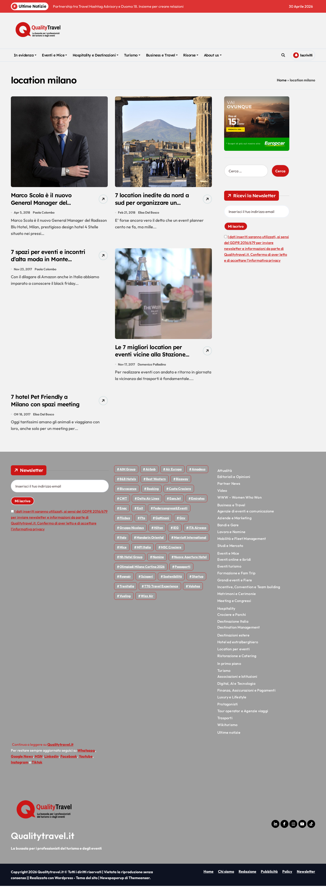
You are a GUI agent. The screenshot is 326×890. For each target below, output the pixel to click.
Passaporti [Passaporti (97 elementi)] (182, 571)
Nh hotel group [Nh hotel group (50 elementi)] (131, 561)
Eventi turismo (229, 570)
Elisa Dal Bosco (148, 214)
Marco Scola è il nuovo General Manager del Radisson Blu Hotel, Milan (47, 203)
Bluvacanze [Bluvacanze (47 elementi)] (128, 493)
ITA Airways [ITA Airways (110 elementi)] (197, 532)
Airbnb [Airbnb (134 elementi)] (151, 473)
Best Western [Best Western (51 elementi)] (156, 483)
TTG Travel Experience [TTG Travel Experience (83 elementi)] (161, 590)
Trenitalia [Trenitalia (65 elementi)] (127, 590)
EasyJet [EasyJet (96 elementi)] (175, 502)
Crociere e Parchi (231, 618)
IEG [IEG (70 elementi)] (176, 532)
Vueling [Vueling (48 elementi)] (125, 600)
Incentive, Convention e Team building (248, 590)
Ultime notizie (228, 736)
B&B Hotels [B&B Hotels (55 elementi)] (128, 483)
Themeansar (139, 882)
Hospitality (226, 612)
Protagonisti (227, 708)
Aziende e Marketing (234, 521)
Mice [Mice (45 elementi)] (123, 551)
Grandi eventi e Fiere (234, 584)
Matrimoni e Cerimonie (236, 597)
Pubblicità (269, 875)
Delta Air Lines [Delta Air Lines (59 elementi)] (148, 502)
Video (222, 494)
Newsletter (306, 875)
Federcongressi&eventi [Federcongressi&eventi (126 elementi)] (170, 512)
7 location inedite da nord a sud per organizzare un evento (152, 203)
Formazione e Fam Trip (236, 577)
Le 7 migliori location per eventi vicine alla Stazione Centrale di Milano (152, 356)
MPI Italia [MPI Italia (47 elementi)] (144, 551)
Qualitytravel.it (42, 839)
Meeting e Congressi (234, 604)
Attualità (224, 474)
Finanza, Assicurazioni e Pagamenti (246, 694)
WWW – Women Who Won (239, 501)
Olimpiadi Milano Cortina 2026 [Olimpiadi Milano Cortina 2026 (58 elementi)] (142, 571)
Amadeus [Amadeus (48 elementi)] (198, 473)
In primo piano (229, 667)
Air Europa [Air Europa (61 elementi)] (174, 473)
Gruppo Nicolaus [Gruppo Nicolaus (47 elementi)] (132, 532)
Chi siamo (226, 875)
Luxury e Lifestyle (232, 701)
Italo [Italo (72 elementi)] (123, 541)
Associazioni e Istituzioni (237, 680)
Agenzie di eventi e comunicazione (245, 515)
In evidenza (25, 55)
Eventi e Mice (54, 55)
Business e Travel (162, 55)
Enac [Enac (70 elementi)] (123, 512)
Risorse (190, 55)
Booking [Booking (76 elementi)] (153, 493)
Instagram (19, 766)
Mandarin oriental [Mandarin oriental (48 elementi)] (150, 541)
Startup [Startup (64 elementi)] (197, 580)
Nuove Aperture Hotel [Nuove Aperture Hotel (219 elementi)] (190, 561)
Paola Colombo (44, 214)
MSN (39, 760)
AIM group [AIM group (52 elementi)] (127, 473)
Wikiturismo (227, 728)
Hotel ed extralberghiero (237, 646)
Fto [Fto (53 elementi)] (142, 522)
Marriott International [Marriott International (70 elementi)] (190, 541)
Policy (287, 875)
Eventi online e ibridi (234, 563)
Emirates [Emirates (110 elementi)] (197, 502)
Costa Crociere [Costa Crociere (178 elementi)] (180, 493)
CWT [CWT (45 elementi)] (123, 502)
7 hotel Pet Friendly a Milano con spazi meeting (47, 404)
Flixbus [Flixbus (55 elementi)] (125, 522)
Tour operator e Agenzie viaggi (242, 714)
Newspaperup (112, 882)
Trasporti (225, 721)
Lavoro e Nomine (231, 535)
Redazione (247, 875)
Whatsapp (86, 754)
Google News (22, 760)
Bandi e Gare (228, 529)
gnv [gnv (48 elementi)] (182, 522)
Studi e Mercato (230, 549)
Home (282, 80)
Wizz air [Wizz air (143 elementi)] (147, 600)
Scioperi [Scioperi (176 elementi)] (147, 580)
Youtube (86, 760)
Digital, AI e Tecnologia (236, 687)
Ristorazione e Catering (236, 659)
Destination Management (238, 631)
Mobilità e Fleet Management (241, 542)
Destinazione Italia (232, 625)
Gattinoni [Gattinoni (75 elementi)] (162, 522)
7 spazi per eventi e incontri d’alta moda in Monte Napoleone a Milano (44, 265)
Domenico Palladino (152, 367)
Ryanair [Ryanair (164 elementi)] (125, 580)
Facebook (68, 760)
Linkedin (51, 760)
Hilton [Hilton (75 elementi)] (158, 532)
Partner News (228, 487)
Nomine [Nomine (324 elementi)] (158, 561)
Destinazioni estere (233, 639)
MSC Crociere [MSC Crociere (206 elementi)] (171, 551)
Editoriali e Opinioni (233, 480)
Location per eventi (233, 653)
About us (213, 55)
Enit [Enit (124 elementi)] (140, 512)
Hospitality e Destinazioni (96, 55)
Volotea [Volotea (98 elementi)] (194, 590)
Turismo (132, 55)
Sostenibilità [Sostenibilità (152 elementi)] (172, 580)
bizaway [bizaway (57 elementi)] (182, 483)
